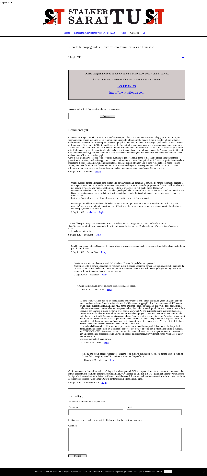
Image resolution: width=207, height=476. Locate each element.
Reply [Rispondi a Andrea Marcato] (104, 382)
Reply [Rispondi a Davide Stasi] (104, 252)
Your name (73, 407)
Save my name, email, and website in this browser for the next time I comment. (107, 420)
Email (129, 407)
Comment (72, 425)
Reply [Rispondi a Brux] (106, 342)
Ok (168, 471)
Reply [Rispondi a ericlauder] (101, 212)
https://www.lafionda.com (126, 92)
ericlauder (91, 212)
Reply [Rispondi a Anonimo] (98, 171)
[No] (203, 472)
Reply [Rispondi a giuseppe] (112, 360)
